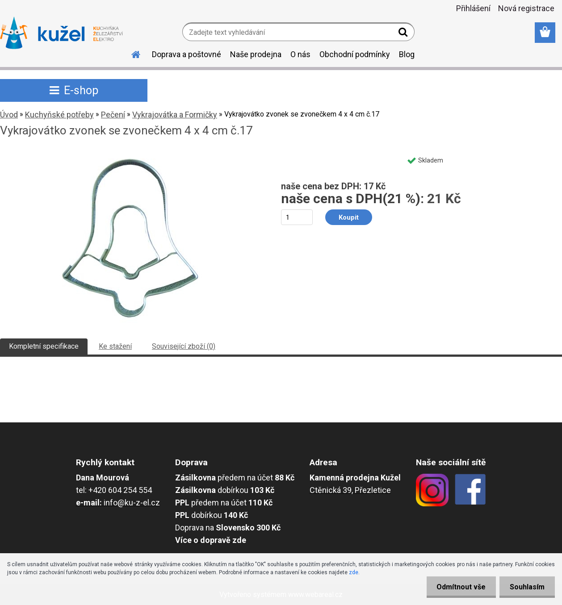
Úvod (9, 114)
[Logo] (61, 33)
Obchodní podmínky (354, 54)
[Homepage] (130, 53)
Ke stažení (115, 346)
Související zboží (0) (183, 346)
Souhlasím (526, 587)
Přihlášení (473, 8)
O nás (300, 54)
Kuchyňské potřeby (59, 114)
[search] (404, 34)
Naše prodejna (255, 54)
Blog (407, 54)
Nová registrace (526, 8)
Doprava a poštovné (186, 54)
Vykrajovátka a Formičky (174, 114)
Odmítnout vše (458, 587)
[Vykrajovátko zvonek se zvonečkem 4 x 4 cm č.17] (130, 154)
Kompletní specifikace (44, 346)
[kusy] (297, 217)
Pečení (113, 114)
